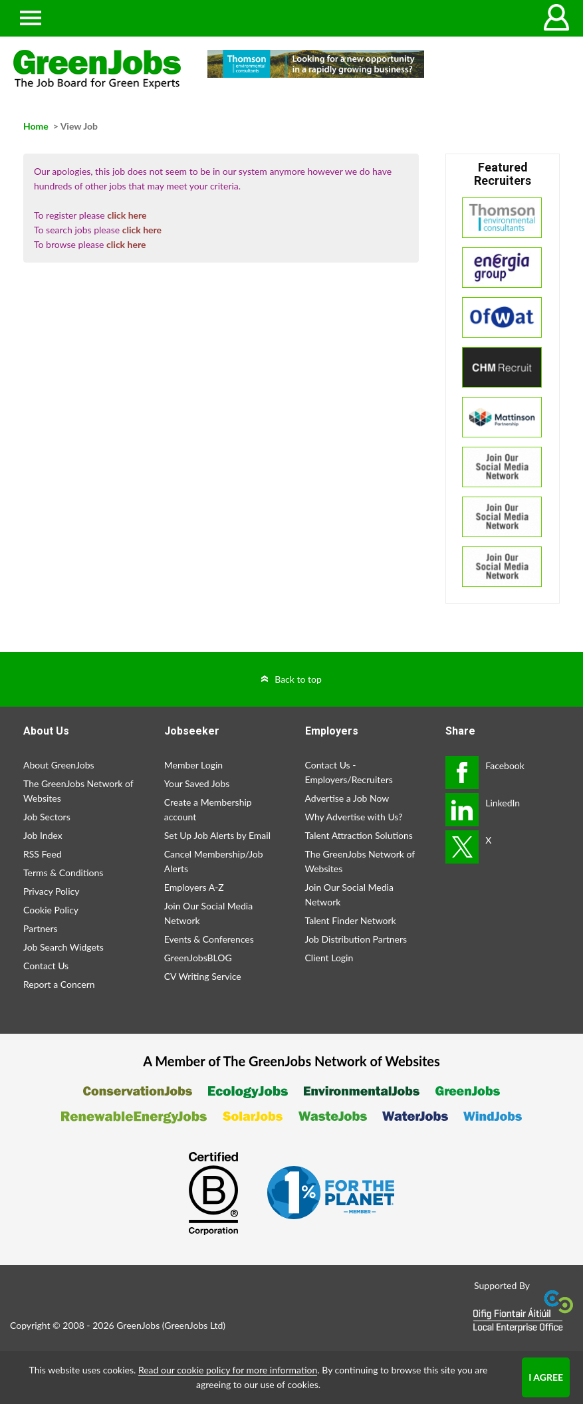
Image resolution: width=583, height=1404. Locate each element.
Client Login (329, 957)
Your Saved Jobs (197, 783)
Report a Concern (59, 984)
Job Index (42, 835)
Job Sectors (46, 816)
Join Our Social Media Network (208, 913)
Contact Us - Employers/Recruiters (349, 772)
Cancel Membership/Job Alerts (213, 861)
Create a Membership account (208, 809)
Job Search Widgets (63, 947)
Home (36, 126)
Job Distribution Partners (356, 939)
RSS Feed (42, 854)
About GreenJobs (58, 764)
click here (126, 215)
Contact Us (45, 965)
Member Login (193, 764)
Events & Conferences (209, 939)
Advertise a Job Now (347, 798)
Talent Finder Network (350, 920)
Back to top (298, 679)
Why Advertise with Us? (354, 816)
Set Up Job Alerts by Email (217, 835)
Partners (40, 928)
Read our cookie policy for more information (227, 1369)
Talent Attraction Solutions (359, 835)
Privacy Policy (51, 891)
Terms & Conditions (63, 872)
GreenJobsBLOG (198, 957)
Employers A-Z (194, 887)
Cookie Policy (50, 909)
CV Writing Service (202, 976)
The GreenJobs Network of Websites (78, 791)
